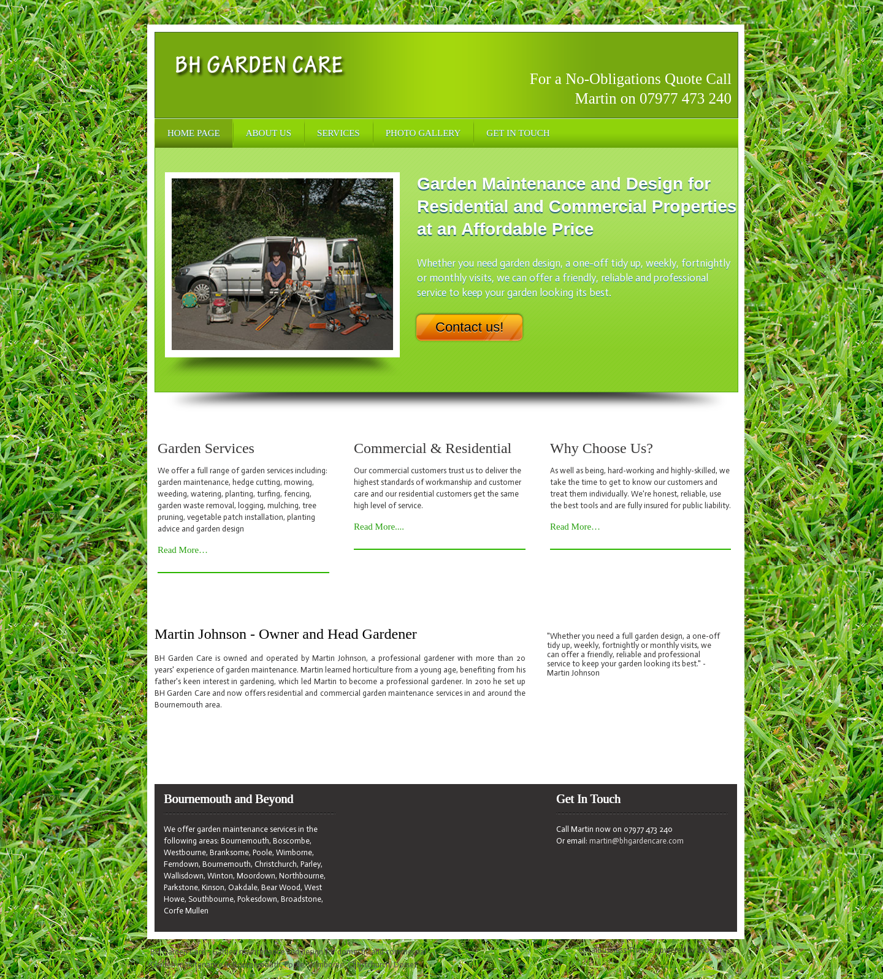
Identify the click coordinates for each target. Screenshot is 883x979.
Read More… (183, 550)
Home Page (193, 133)
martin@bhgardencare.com (636, 840)
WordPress (715, 949)
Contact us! (469, 327)
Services (338, 133)
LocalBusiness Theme (616, 949)
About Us (268, 133)
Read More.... (379, 526)
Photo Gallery (423, 133)
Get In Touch (517, 133)
